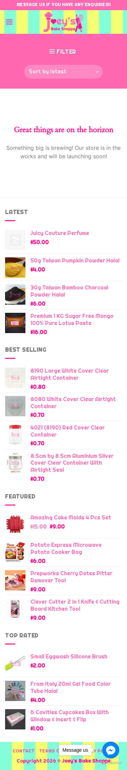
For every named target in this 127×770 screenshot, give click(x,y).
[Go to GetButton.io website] (111, 763)
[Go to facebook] (110, 750)
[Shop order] (63, 71)
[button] (9, 22)
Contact (24, 751)
